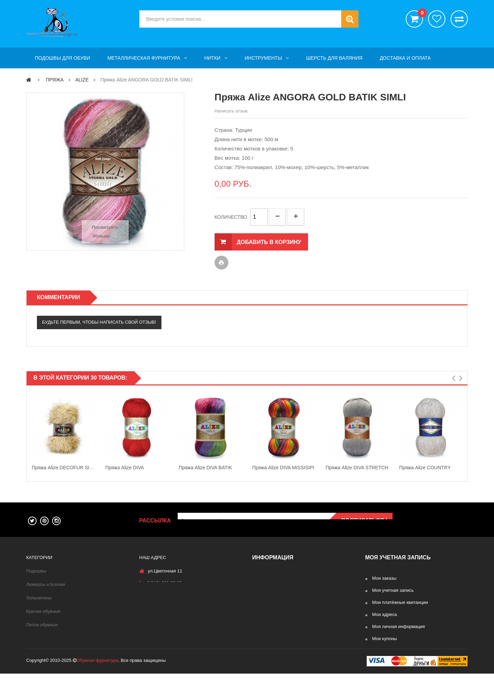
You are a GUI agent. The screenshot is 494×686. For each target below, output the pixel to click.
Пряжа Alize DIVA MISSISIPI (283, 467)
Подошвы (36, 571)
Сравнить (459, 19)
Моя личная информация (398, 626)
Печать (221, 263)
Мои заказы (384, 578)
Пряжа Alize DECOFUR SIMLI (63, 467)
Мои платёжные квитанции (400, 602)
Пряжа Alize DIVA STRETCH (357, 467)
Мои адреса (384, 614)
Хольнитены (39, 597)
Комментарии (58, 297)
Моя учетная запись (393, 590)
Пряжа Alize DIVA (124, 467)
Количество (231, 217)
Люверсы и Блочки (45, 584)
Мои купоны (384, 638)
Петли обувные (42, 624)
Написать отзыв (231, 111)
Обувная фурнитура (97, 672)
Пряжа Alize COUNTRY (425, 467)
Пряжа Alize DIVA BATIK (205, 467)
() (420, 13)
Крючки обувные (43, 611)
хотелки (436, 19)
